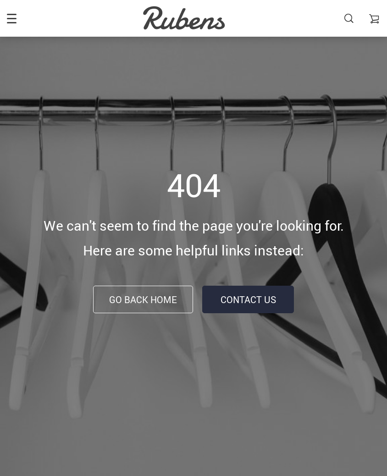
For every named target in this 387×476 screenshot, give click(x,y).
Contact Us (248, 299)
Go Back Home (143, 299)
